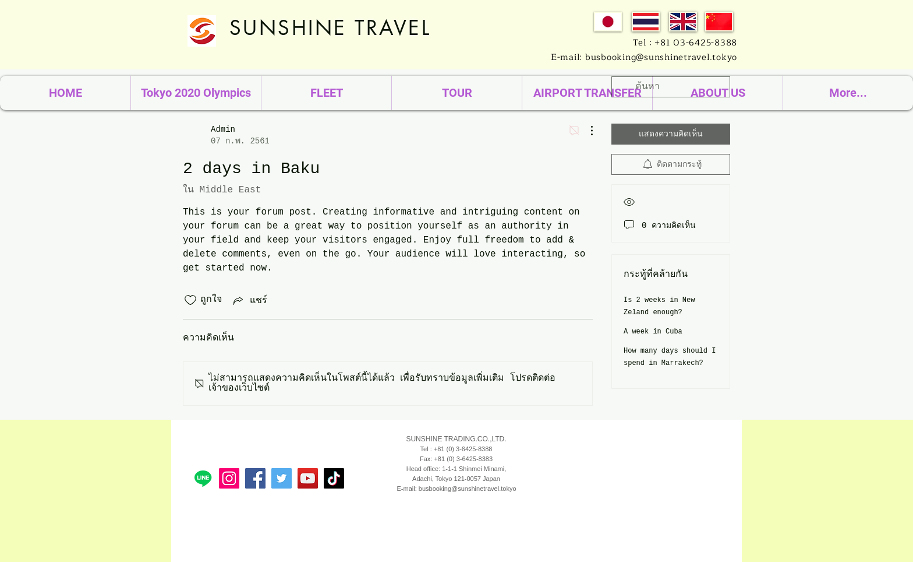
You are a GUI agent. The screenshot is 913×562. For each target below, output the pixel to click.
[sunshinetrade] (308, 478)
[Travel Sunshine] (281, 478)
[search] (670, 86)
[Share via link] (249, 300)
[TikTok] (334, 478)
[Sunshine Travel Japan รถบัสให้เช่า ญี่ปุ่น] (255, 478)
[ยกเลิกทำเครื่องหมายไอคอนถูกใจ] (190, 300)
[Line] (203, 478)
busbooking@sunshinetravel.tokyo (467, 488)
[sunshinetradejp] (229, 478)
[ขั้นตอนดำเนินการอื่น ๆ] (586, 131)
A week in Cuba (653, 332)
